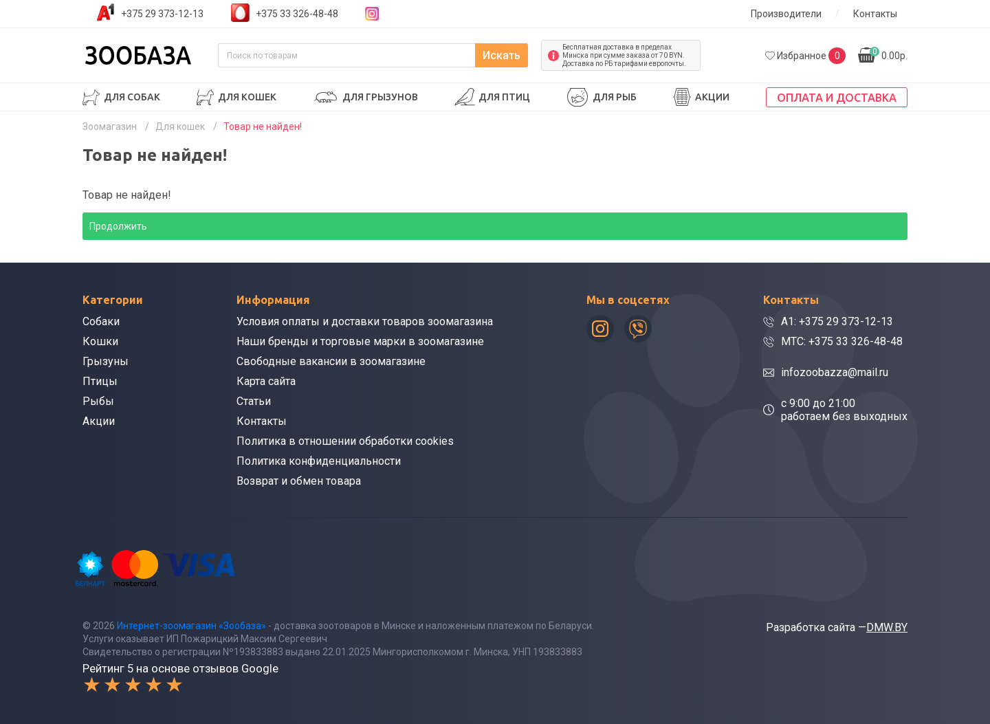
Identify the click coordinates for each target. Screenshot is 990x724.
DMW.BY (887, 627)
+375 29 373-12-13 (162, 13)
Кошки (100, 341)
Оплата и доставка (836, 97)
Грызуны (105, 361)
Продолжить (118, 226)
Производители (786, 13)
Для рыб (615, 96)
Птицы (100, 381)
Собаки (101, 321)
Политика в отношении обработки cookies (345, 441)
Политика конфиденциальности (318, 461)
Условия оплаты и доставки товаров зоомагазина (364, 321)
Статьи (253, 401)
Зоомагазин (109, 126)
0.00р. (889, 54)
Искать (501, 55)
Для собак (132, 96)
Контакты (875, 13)
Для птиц (504, 96)
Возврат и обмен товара (298, 480)
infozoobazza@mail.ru (834, 372)
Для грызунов (380, 96)
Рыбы (98, 401)
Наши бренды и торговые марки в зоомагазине (360, 341)
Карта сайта (266, 381)
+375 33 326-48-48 (297, 13)
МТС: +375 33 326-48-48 (842, 341)
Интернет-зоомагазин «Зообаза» (191, 625)
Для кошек (247, 96)
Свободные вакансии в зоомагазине (331, 361)
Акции (712, 96)
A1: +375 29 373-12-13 (837, 321)
